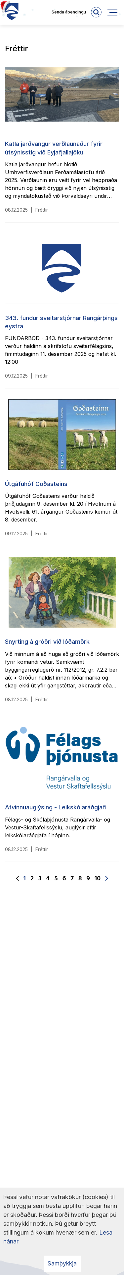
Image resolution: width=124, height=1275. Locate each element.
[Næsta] (106, 878)
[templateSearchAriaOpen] (96, 12)
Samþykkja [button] (62, 1263)
